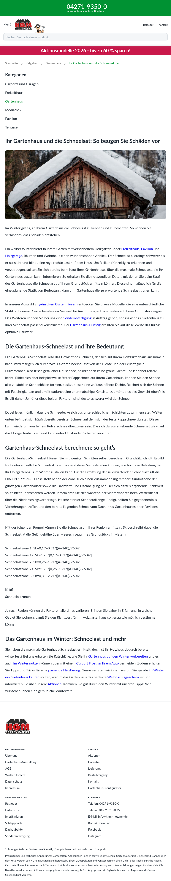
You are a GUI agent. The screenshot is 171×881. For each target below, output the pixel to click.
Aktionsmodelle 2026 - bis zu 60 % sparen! (85, 50)
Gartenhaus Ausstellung (20, 762)
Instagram (94, 836)
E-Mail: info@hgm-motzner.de (108, 816)
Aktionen (55, 684)
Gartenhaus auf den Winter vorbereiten (118, 656)
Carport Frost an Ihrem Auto (97, 663)
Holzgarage (13, 256)
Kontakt (93, 781)
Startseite (11, 63)
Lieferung (94, 768)
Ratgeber (32, 63)
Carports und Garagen (22, 84)
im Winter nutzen (26, 663)
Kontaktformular (99, 823)
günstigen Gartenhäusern (58, 304)
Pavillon (11, 118)
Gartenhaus (53, 63)
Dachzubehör (14, 829)
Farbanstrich (13, 810)
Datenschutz (13, 781)
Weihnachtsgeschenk (123, 677)
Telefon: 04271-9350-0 (103, 803)
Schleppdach (13, 823)
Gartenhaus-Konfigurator (104, 788)
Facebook (94, 829)
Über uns (11, 755)
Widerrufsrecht (15, 775)
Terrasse (11, 127)
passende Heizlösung (64, 670)
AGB (8, 768)
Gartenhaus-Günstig (85, 325)
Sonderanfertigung (77, 318)
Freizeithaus (14, 92)
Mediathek (13, 110)
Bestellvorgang (98, 775)
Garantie (94, 762)
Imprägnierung (14, 816)
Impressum (12, 788)
